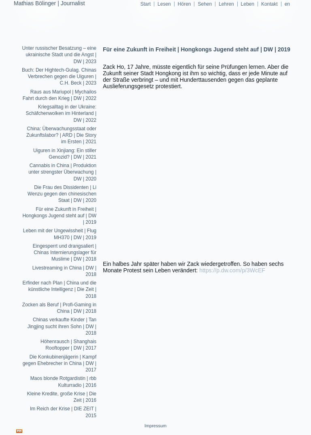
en (287, 4)
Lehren (226, 4)
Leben (247, 4)
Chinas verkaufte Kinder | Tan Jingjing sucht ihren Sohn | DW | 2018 (62, 326)
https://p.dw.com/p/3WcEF (232, 270)
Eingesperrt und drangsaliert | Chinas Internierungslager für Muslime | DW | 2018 (64, 252)
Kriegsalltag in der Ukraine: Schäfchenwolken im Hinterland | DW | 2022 (61, 113)
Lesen (164, 4)
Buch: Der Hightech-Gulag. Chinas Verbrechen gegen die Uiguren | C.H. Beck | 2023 (59, 76)
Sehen (205, 4)
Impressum (155, 425)
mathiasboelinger (155, 56)
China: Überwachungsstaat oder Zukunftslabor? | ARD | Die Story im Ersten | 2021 (61, 135)
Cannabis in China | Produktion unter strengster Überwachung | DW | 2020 (62, 172)
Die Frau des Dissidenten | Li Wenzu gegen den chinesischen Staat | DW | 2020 (62, 194)
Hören (184, 4)
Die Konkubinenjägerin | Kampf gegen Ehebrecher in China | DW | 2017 (59, 363)
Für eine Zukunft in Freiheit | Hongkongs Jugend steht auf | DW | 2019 (59, 215)
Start (146, 4)
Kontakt (269, 4)
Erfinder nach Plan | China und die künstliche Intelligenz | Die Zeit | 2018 (59, 289)
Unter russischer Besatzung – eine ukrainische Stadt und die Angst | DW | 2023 (59, 54)
